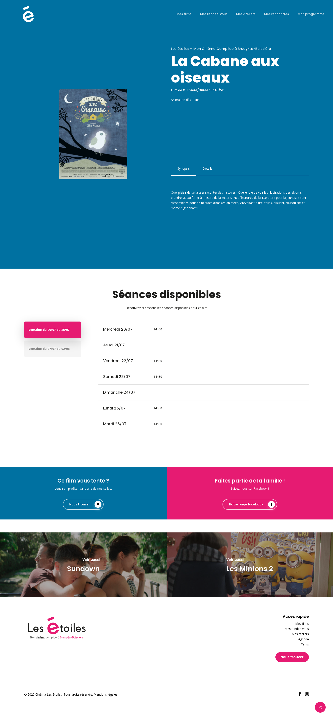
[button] (183, 168)
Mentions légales (105, 694)
